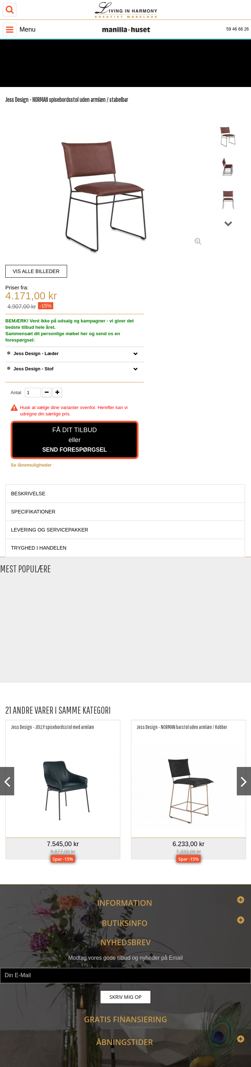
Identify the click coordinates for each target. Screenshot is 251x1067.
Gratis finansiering (125, 1019)
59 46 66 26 (238, 29)
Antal (16, 392)
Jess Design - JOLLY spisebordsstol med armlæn (52, 727)
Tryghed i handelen (38, 548)
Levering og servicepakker (49, 530)
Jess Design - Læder (36, 353)
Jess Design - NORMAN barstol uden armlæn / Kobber (182, 727)
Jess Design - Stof (33, 368)
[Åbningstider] (72, 57)
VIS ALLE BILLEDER (36, 271)
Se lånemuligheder (31, 465)
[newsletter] (125, 975)
